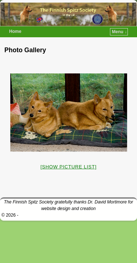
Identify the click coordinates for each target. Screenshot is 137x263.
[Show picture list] (69, 166)
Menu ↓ (119, 31)
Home (15, 31)
